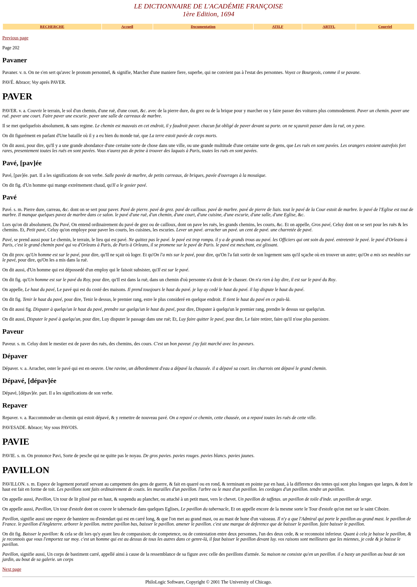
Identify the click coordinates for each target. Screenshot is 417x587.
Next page (11, 569)
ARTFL (329, 26)
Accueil (127, 26)
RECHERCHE (52, 26)
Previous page (15, 37)
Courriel (385, 26)
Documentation (203, 26)
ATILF (278, 26)
